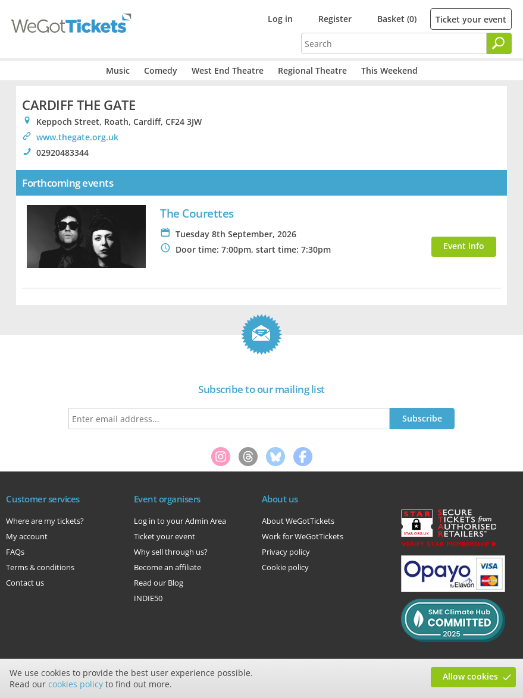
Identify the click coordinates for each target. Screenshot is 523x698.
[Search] (499, 43)
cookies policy (75, 684)
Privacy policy (286, 551)
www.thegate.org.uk (77, 137)
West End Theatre (228, 70)
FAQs (15, 551)
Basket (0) (396, 18)
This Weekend (389, 70)
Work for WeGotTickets (302, 536)
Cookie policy (285, 567)
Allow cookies (470, 676)
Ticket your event (471, 19)
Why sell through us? (171, 551)
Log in (280, 18)
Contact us (25, 582)
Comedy (160, 70)
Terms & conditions (40, 567)
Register (335, 18)
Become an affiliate (167, 567)
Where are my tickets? (45, 520)
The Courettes (197, 213)
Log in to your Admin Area (180, 520)
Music (118, 70)
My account (27, 536)
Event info (463, 245)
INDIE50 (148, 598)
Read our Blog (158, 582)
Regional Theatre (312, 70)
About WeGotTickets (298, 520)
